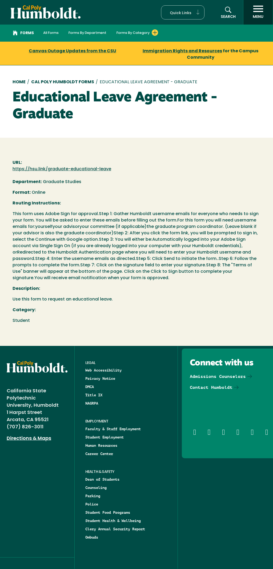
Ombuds (91, 537)
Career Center (99, 454)
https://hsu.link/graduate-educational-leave (62, 169)
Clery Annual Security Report (115, 529)
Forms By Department (87, 33)
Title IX (93, 395)
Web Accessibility (103, 370)
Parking (92, 496)
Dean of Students (102, 479)
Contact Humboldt (211, 387)
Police (91, 504)
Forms (23, 34)
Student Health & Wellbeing (113, 521)
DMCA (89, 387)
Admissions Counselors (218, 376)
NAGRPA (91, 403)
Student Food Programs (107, 512)
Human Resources (101, 445)
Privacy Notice (100, 378)
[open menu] (258, 12)
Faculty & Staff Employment (113, 429)
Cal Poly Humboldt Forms (62, 82)
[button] (182, 12)
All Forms (51, 33)
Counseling (96, 487)
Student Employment (104, 437)
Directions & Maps (29, 438)
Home (19, 82)
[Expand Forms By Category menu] (155, 32)
